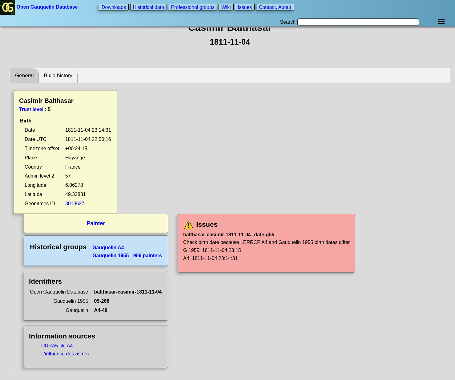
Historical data (148, 7)
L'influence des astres (65, 353)
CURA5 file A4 (57, 345)
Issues (245, 7)
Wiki (226, 7)
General (24, 75)
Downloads (114, 7)
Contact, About (275, 7)
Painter (96, 223)
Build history (58, 75)
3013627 (74, 203)
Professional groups (192, 7)
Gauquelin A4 (108, 247)
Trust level (31, 109)
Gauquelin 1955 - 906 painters (127, 255)
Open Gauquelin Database (39, 7)
